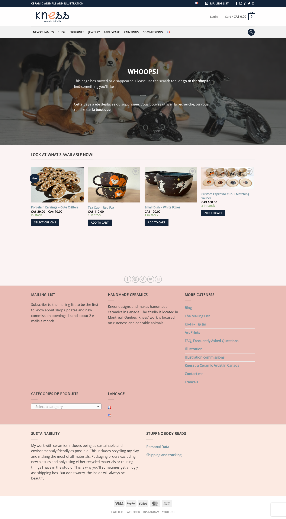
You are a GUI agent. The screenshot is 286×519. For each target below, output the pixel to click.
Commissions (153, 32)
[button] (217, 3)
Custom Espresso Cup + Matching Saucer (225, 196)
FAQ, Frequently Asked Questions (211, 341)
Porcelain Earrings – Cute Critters (54, 207)
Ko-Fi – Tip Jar (195, 324)
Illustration (193, 349)
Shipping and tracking (163, 455)
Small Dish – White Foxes (162, 207)
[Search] (251, 32)
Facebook (133, 512)
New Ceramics (43, 32)
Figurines (77, 32)
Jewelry (94, 32)
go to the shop (194, 81)
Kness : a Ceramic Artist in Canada (212, 365)
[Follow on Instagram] (240, 3)
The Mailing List (197, 316)
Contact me (194, 373)
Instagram (151, 512)
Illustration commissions (205, 357)
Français (191, 382)
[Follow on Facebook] (236, 3)
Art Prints (192, 332)
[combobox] (66, 406)
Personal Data (157, 446)
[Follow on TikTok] (245, 3)
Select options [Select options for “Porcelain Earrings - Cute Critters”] (45, 222)
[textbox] (65, 407)
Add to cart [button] (100, 222)
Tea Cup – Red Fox (101, 208)
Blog (188, 307)
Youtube (168, 512)
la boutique (101, 109)
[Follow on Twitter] (249, 3)
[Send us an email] (253, 3)
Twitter (117, 512)
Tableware (112, 32)
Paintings (131, 32)
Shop (61, 32)
